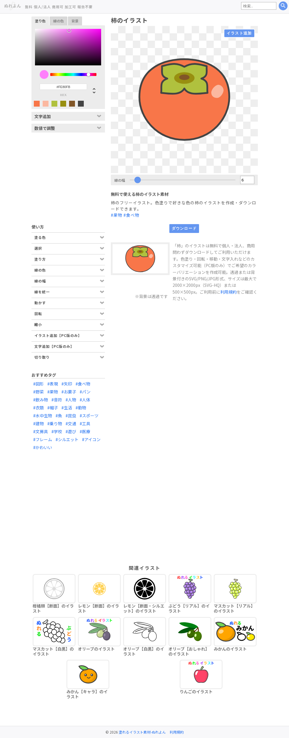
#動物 (81, 408)
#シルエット (67, 439)
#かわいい (42, 447)
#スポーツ (89, 415)
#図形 (38, 384)
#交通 (71, 423)
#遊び (71, 431)
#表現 (52, 384)
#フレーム (42, 439)
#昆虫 (71, 415)
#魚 (59, 415)
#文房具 (40, 431)
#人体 (85, 400)
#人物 (71, 400)
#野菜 (38, 392)
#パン (85, 392)
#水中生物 (42, 415)
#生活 (66, 408)
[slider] (73, 74)
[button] (91, 90)
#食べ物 (131, 215)
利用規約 (228, 292)
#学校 (56, 431)
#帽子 (52, 408)
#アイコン (91, 439)
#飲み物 (40, 400)
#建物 (38, 423)
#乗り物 (54, 423)
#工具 (85, 423)
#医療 (85, 431)
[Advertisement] (68, 175)
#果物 (116, 215)
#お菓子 (68, 392)
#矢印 (66, 384)
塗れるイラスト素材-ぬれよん (142, 731)
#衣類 (38, 408)
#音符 (56, 400)
